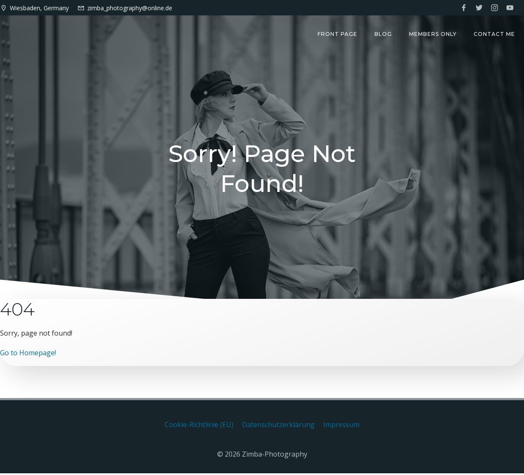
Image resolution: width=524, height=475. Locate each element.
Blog (383, 34)
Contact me (494, 34)
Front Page (338, 34)
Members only (433, 34)
